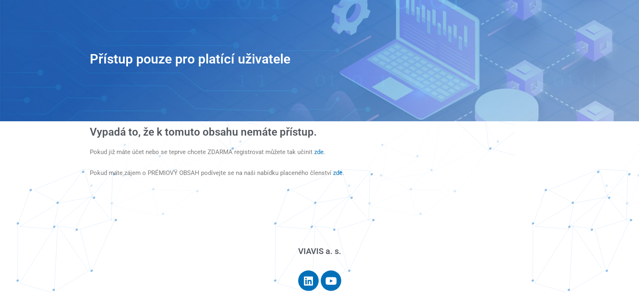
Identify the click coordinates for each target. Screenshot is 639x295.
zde (319, 152)
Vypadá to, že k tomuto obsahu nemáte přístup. (203, 132)
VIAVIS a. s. (319, 251)
